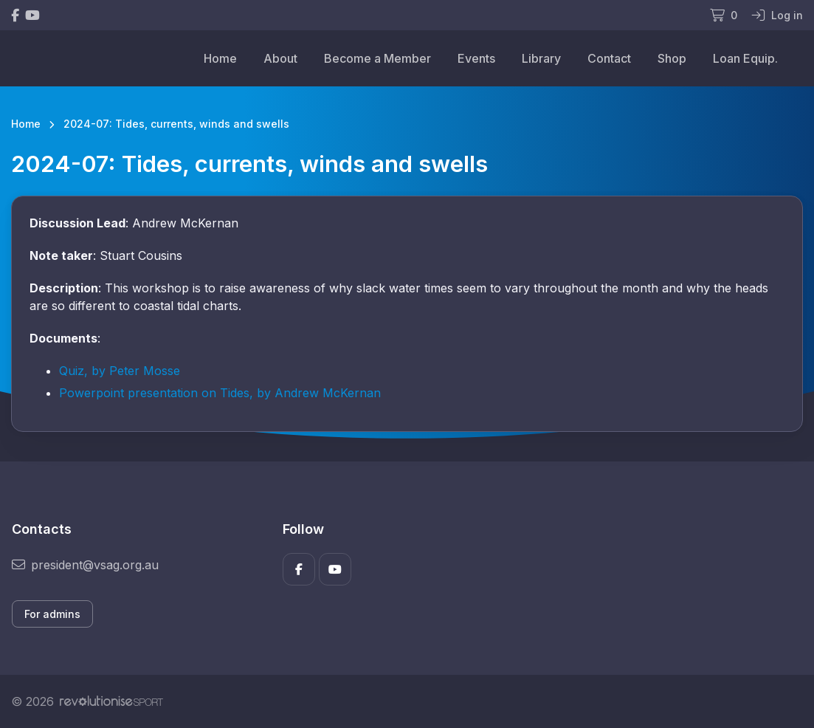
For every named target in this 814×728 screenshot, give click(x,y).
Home (220, 58)
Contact (609, 58)
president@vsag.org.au (85, 564)
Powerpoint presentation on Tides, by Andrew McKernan (220, 392)
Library (541, 58)
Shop (672, 58)
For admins (52, 614)
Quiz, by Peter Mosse (119, 370)
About (280, 58)
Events (476, 58)
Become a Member (377, 58)
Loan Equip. (745, 58)
